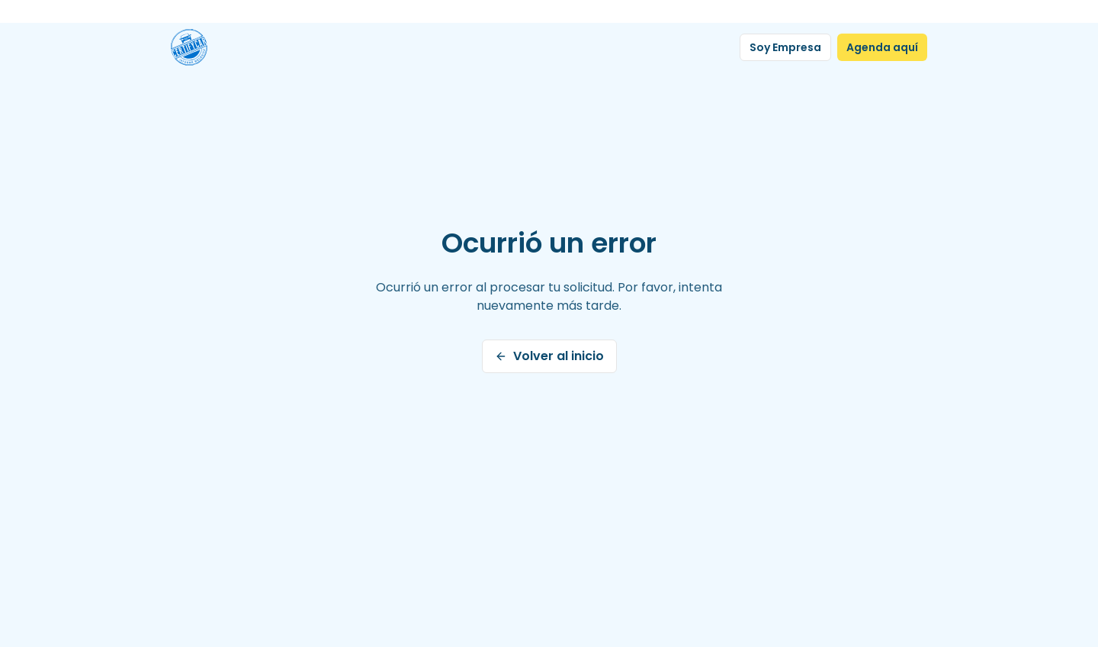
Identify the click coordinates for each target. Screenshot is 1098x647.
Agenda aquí (882, 47)
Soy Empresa (785, 47)
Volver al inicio (549, 356)
